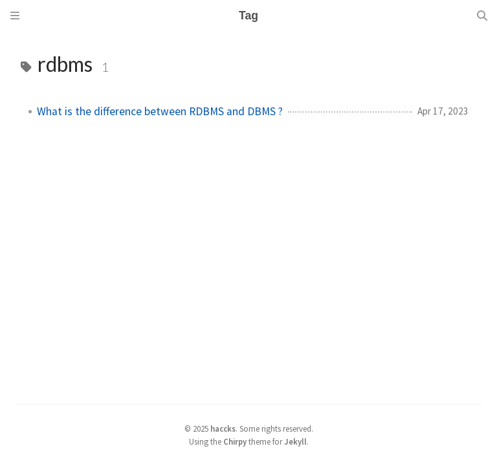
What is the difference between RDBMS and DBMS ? (160, 111)
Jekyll (295, 441)
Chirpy (235, 441)
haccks (223, 428)
